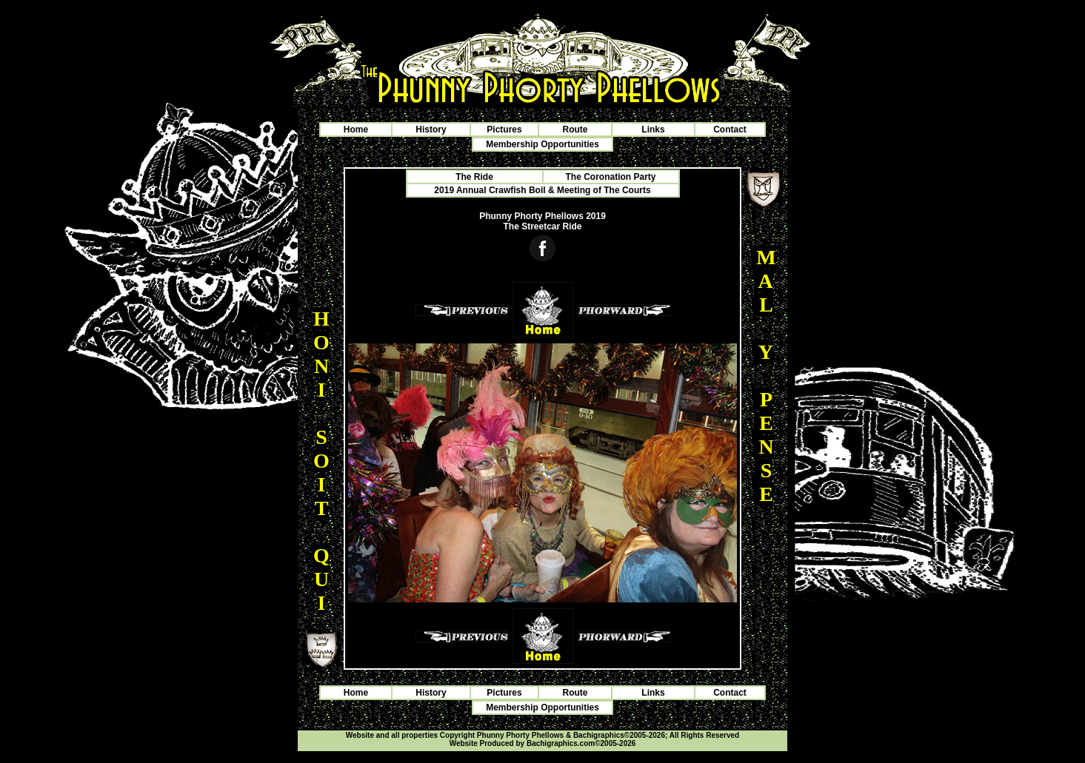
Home (356, 129)
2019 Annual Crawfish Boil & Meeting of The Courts (542, 190)
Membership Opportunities (542, 144)
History (430, 129)
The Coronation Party (610, 177)
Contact (730, 129)
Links (652, 129)
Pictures (504, 129)
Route (575, 129)
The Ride (474, 177)
